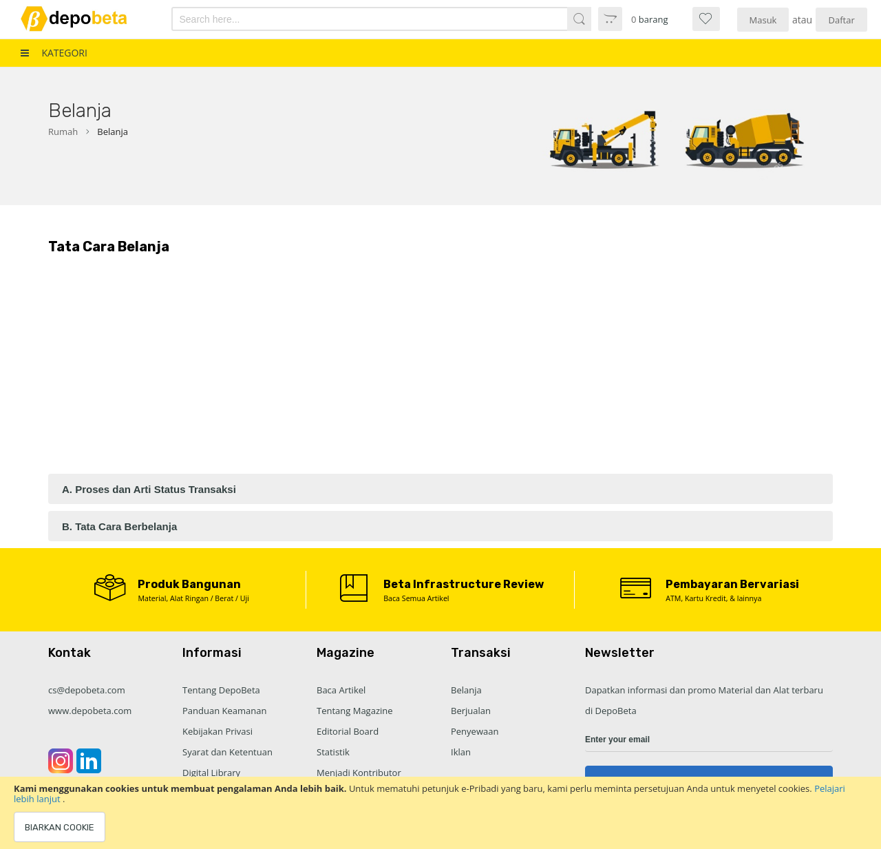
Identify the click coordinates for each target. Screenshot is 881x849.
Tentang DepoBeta (221, 690)
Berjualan (471, 710)
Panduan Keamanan (224, 710)
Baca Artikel (341, 690)
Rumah (63, 131)
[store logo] (84, 18)
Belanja (466, 690)
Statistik (333, 752)
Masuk (763, 20)
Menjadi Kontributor (359, 772)
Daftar (842, 20)
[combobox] (350, 19)
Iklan (461, 752)
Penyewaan (474, 731)
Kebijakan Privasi (217, 731)
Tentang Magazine (355, 710)
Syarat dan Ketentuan (227, 752)
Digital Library (211, 772)
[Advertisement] (440, 370)
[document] (440, 813)
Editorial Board (348, 731)
